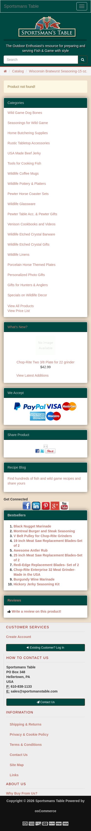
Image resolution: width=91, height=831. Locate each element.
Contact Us (19, 755)
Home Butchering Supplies (28, 133)
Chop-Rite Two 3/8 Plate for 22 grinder (45, 362)
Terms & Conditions (26, 745)
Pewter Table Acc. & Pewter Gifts (32, 214)
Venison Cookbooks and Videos (31, 224)
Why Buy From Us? (21, 793)
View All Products (21, 306)
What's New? (17, 327)
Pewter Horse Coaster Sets (28, 194)
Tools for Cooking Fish (24, 163)
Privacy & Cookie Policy (29, 734)
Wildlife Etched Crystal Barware (31, 234)
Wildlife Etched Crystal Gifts (29, 244)
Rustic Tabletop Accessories (29, 143)
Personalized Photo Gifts (26, 275)
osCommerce (45, 811)
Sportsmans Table (21, 6)
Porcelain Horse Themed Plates (31, 265)
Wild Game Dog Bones (25, 113)
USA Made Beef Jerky (24, 153)
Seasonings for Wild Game (28, 123)
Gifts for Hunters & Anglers (28, 285)
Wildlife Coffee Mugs (23, 173)
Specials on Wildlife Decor (27, 295)
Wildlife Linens (18, 254)
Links (14, 775)
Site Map (17, 765)
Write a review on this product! (36, 611)
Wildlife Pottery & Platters (27, 184)
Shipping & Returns (25, 724)
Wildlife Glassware (21, 204)
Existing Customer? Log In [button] (45, 647)
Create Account (18, 637)
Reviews (14, 600)
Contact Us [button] (46, 702)
